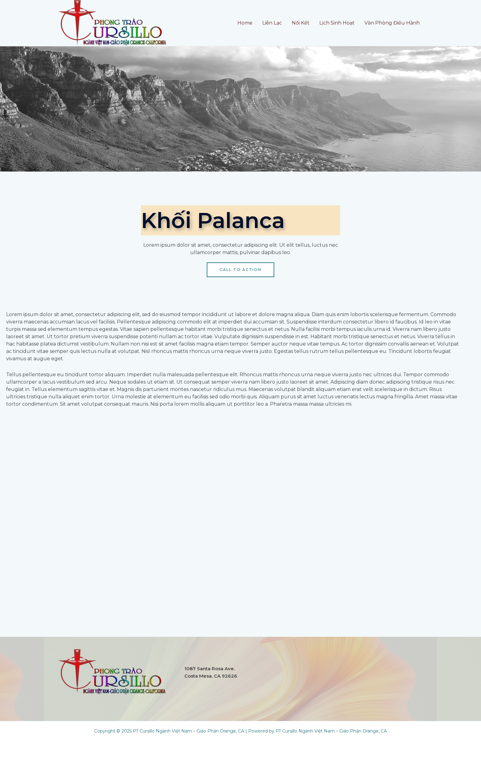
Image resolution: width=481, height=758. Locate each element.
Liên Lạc (272, 23)
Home (244, 23)
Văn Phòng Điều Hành (392, 23)
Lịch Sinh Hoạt (337, 23)
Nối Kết (301, 23)
